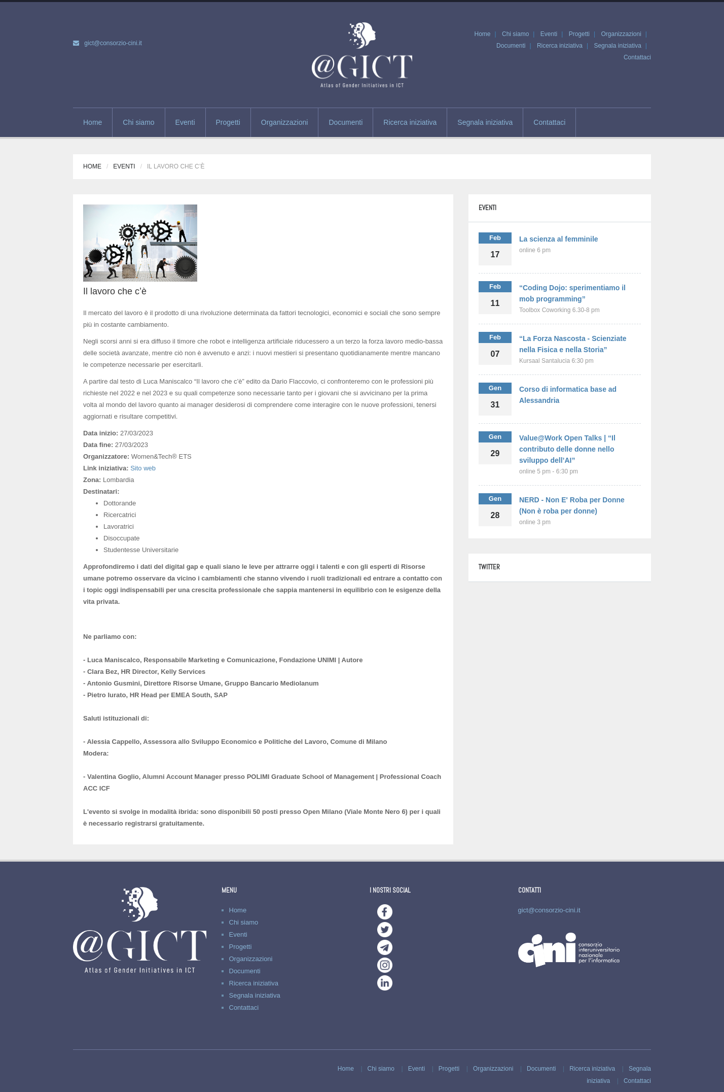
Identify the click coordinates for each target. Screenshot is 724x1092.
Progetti (579, 34)
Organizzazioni (621, 34)
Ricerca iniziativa (560, 45)
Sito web (143, 468)
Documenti (510, 45)
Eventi (548, 34)
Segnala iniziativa (617, 45)
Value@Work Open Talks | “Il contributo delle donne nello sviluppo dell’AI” (567, 449)
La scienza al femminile (558, 239)
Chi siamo (515, 34)
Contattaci (637, 57)
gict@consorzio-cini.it (113, 43)
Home (482, 34)
